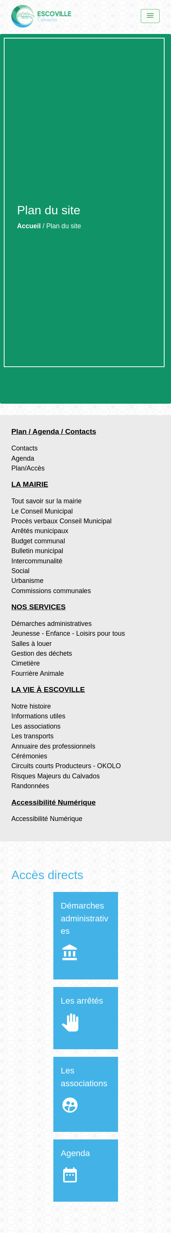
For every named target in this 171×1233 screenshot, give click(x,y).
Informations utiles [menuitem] (38, 716)
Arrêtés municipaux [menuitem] (39, 531)
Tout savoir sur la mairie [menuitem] (46, 501)
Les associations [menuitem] (36, 726)
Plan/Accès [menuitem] (28, 468)
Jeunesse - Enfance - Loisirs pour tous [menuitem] (68, 633)
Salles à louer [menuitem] (31, 643)
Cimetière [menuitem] (25, 663)
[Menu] (150, 16)
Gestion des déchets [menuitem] (41, 653)
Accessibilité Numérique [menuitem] (46, 819)
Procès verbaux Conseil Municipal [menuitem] (61, 521)
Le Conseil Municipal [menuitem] (42, 511)
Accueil (29, 226)
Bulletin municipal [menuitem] (37, 551)
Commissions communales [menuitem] (51, 591)
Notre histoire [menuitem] (31, 706)
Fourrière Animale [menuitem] (37, 673)
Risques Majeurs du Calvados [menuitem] (55, 776)
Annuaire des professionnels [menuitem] (53, 746)
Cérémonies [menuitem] (29, 756)
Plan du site (63, 226)
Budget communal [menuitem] (38, 541)
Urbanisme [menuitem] (27, 580)
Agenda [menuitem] (22, 458)
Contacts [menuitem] (24, 448)
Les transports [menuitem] (32, 736)
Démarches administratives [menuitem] (51, 623)
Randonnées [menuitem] (30, 786)
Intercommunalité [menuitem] (36, 561)
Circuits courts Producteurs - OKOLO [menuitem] (66, 766)
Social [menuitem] (20, 571)
